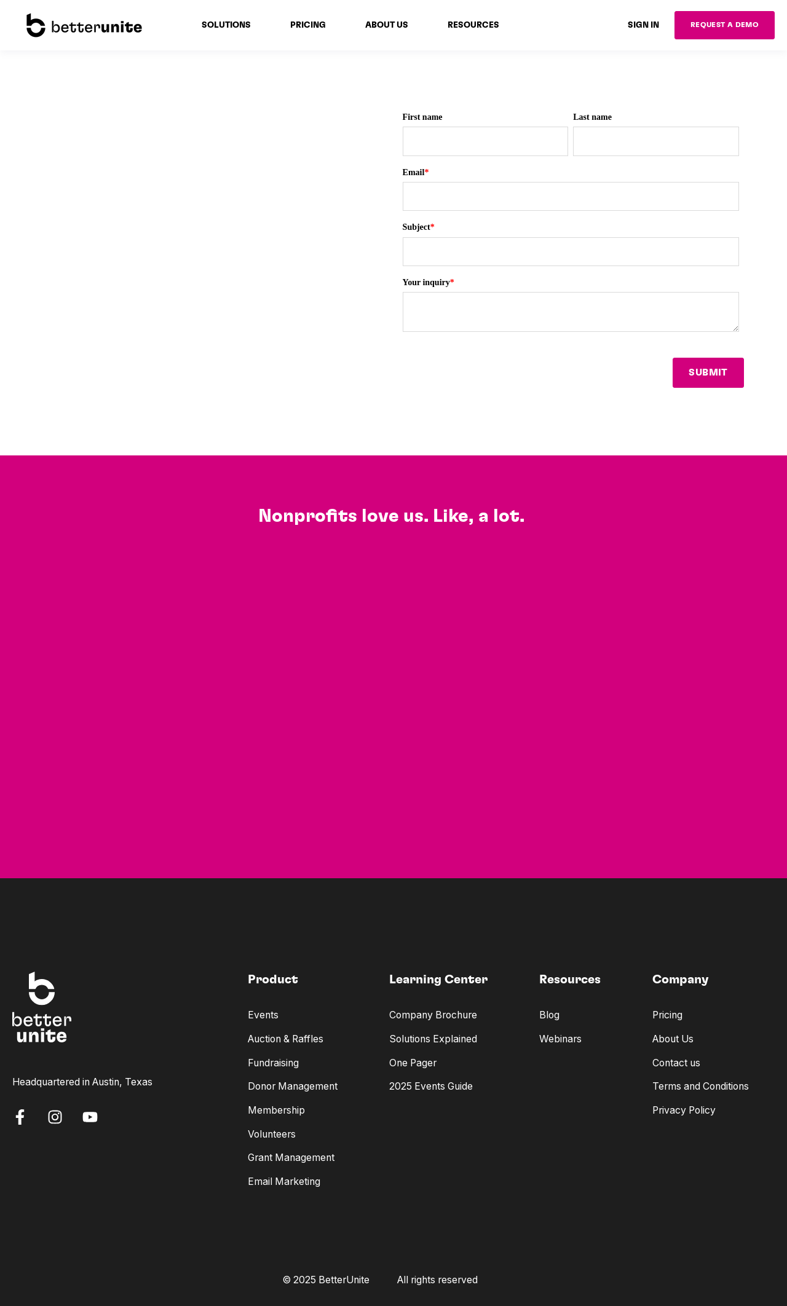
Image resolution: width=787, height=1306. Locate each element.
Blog (549, 1015)
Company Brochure (433, 1015)
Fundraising (273, 1063)
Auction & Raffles (285, 1039)
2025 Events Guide (431, 1086)
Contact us (676, 1063)
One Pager (413, 1063)
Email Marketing (284, 1181)
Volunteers (272, 1134)
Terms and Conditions (700, 1086)
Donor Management (293, 1086)
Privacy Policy (684, 1110)
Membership (276, 1110)
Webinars (560, 1039)
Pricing (667, 1015)
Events (263, 1015)
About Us (673, 1039)
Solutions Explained (433, 1039)
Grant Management (291, 1157)
